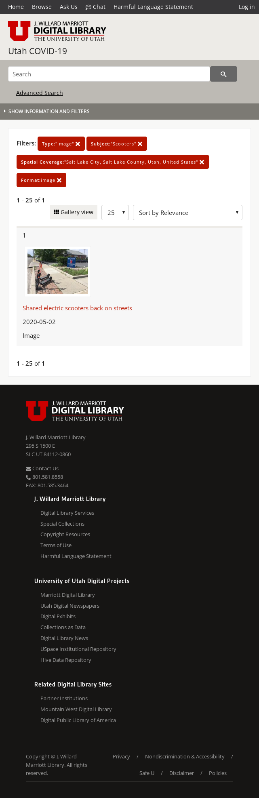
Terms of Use (56, 545)
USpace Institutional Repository (78, 649)
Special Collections (62, 523)
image (41, 180)
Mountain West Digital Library (76, 709)
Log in (247, 7)
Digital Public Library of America (78, 720)
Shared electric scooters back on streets (77, 308)
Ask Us (69, 7)
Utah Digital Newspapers (69, 605)
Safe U (146, 773)
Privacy (121, 756)
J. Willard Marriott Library (56, 437)
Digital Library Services (67, 512)
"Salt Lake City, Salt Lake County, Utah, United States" (112, 162)
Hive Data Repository (65, 659)
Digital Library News (64, 638)
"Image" (61, 144)
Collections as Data (63, 627)
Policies (218, 773)
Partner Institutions (64, 698)
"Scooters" (117, 144)
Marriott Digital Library (67, 594)
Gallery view (76, 212)
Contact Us (42, 468)
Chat (95, 7)
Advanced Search (39, 93)
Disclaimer (181, 773)
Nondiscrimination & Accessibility (185, 756)
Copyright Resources (65, 534)
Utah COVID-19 (37, 51)
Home (16, 7)
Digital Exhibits (58, 616)
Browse (42, 7)
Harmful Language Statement (153, 7)
